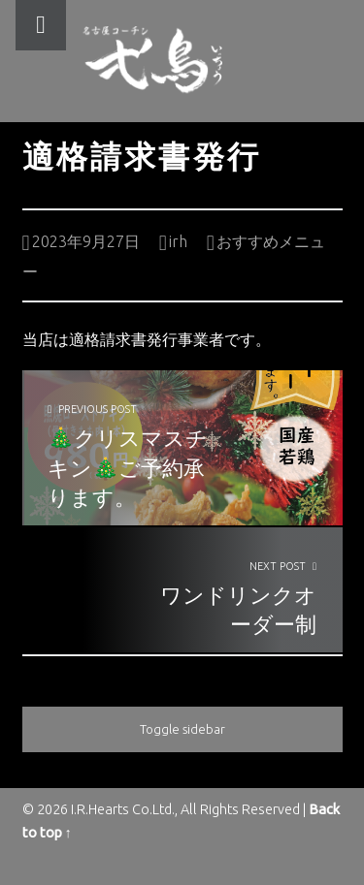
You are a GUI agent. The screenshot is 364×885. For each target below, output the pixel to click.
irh (178, 241)
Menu (41, 25)
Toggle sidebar (182, 729)
